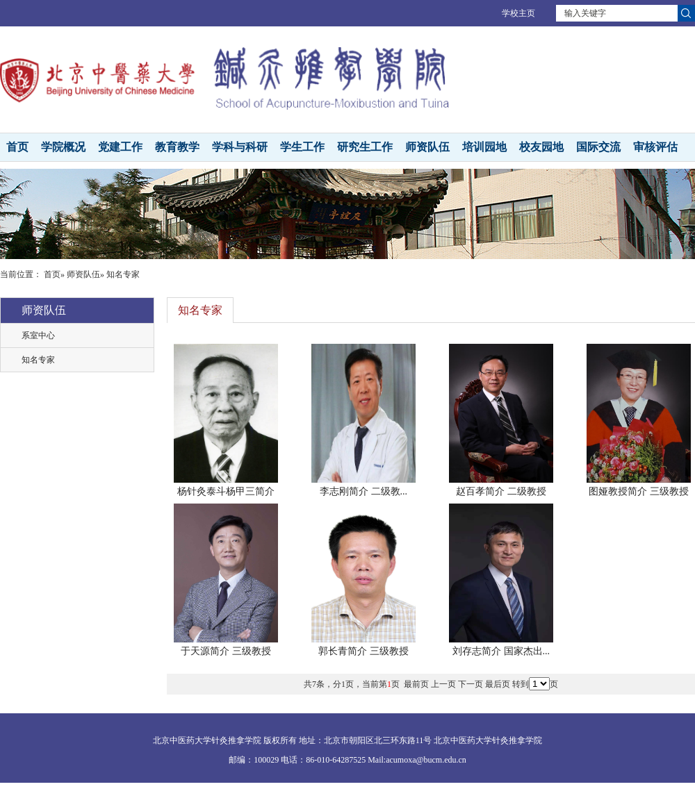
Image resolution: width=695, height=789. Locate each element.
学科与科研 (240, 147)
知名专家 (38, 360)
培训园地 (484, 147)
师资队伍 (427, 147)
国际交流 (598, 147)
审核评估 (655, 147)
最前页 (416, 684)
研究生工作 (365, 147)
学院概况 (63, 147)
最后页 (497, 684)
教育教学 (177, 147)
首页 (17, 147)
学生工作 (302, 147)
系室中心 (38, 335)
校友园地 (541, 147)
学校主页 (518, 13)
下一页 (470, 684)
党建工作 (120, 147)
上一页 (443, 684)
